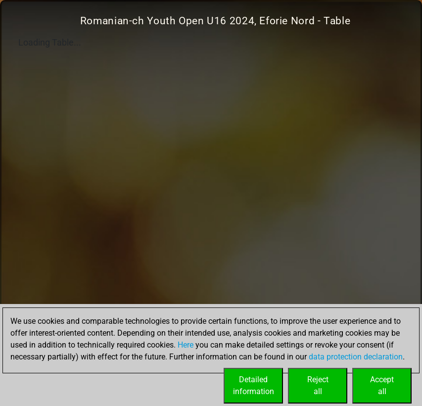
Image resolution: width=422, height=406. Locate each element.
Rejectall (317, 385)
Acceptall (382, 385)
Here (185, 345)
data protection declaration (356, 356)
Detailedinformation (253, 385)
